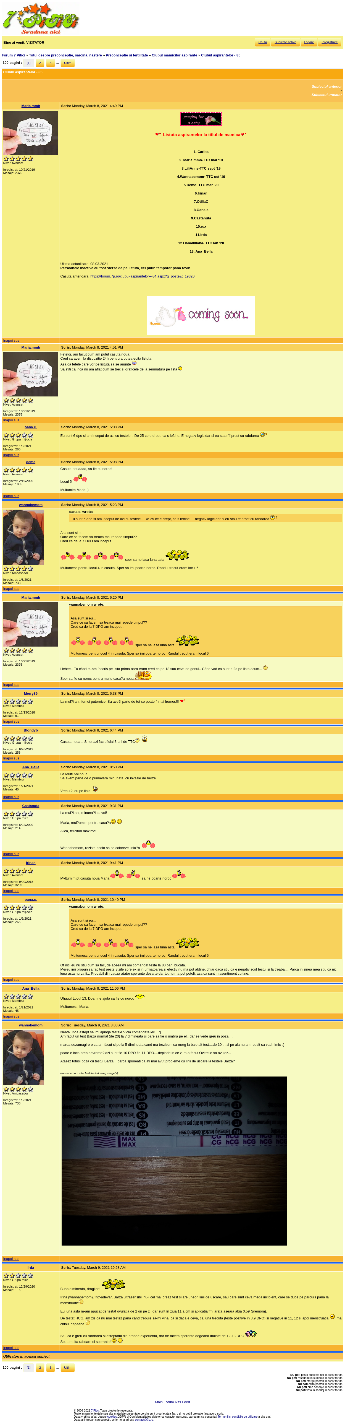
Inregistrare (330, 42)
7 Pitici (95, 1410)
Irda (31, 1267)
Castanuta (30, 806)
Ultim (67, 62)
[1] (28, 62)
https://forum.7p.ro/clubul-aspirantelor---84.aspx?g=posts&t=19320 (142, 276)
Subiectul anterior (327, 86)
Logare (309, 42)
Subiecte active (285, 42)
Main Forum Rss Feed (172, 1402)
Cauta (263, 42)
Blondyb (31, 730)
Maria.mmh (31, 106)
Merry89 (31, 693)
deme (30, 462)
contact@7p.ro (144, 1419)
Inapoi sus (11, 340)
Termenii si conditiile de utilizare (237, 1416)
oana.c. (31, 427)
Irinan (31, 863)
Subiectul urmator (327, 95)
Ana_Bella (30, 767)
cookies (112, 1416)
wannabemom (31, 505)
